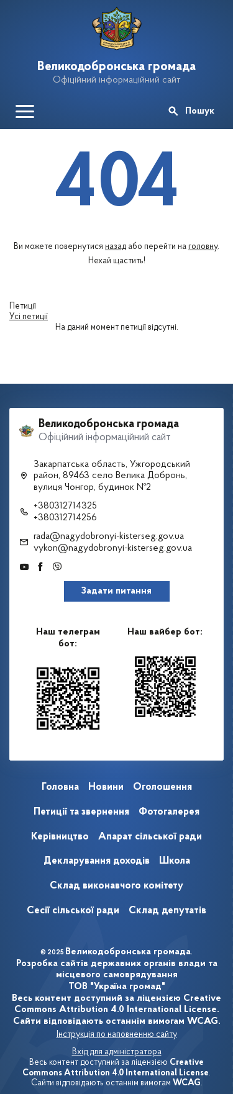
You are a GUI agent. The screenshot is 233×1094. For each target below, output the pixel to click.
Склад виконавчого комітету (116, 885)
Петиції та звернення (81, 812)
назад (115, 246)
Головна (60, 787)
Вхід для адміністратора (117, 1052)
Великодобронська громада (116, 66)
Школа (174, 861)
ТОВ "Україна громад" (116, 987)
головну (202, 246)
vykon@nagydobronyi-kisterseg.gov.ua (113, 548)
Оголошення (162, 787)
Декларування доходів (96, 861)
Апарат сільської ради (150, 836)
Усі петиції (28, 317)
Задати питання (116, 591)
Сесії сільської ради (73, 910)
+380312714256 (65, 518)
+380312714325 (65, 506)
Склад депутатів (167, 910)
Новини (106, 787)
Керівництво (60, 836)
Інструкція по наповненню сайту (117, 1034)
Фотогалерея (169, 812)
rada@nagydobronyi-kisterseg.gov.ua (109, 536)
